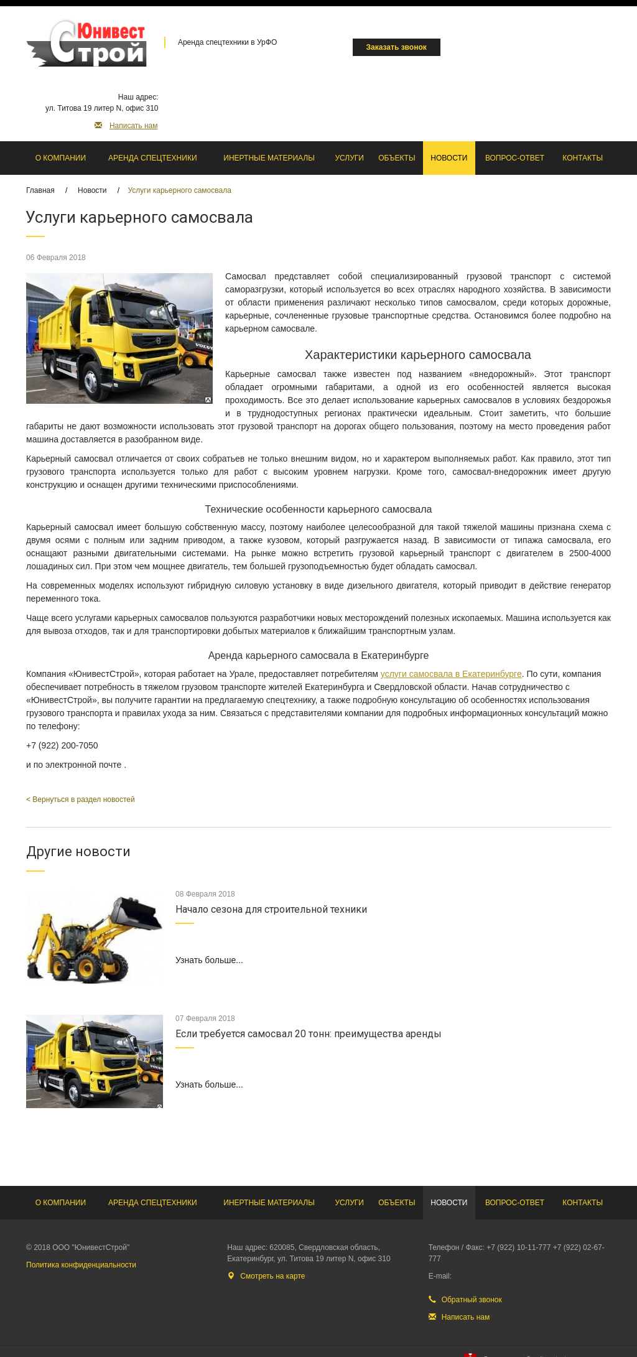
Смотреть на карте (266, 1276)
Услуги (349, 158)
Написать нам (126, 125)
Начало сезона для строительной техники (271, 909)
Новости (448, 158)
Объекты (396, 158)
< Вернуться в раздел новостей (80, 799)
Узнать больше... (209, 960)
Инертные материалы (269, 158)
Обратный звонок (465, 1299)
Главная (40, 190)
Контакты (582, 158)
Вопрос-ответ (514, 158)
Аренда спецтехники (152, 158)
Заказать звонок (396, 47)
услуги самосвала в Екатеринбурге (451, 674)
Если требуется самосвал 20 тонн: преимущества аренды (308, 1034)
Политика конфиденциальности (81, 1265)
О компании (60, 158)
